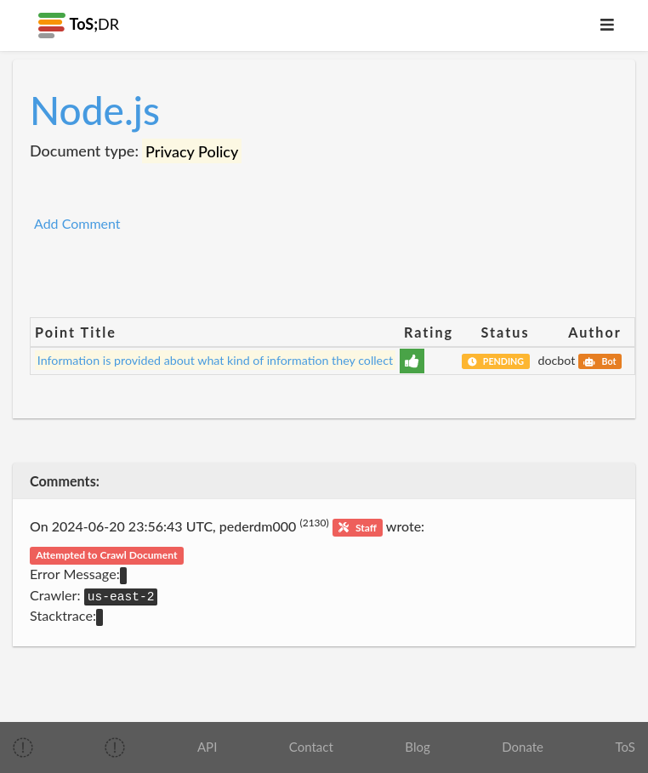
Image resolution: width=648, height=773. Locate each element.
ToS (625, 746)
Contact (311, 746)
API (207, 746)
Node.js (95, 110)
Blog (417, 746)
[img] (23, 747)
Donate (522, 746)
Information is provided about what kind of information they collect (215, 360)
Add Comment (77, 223)
